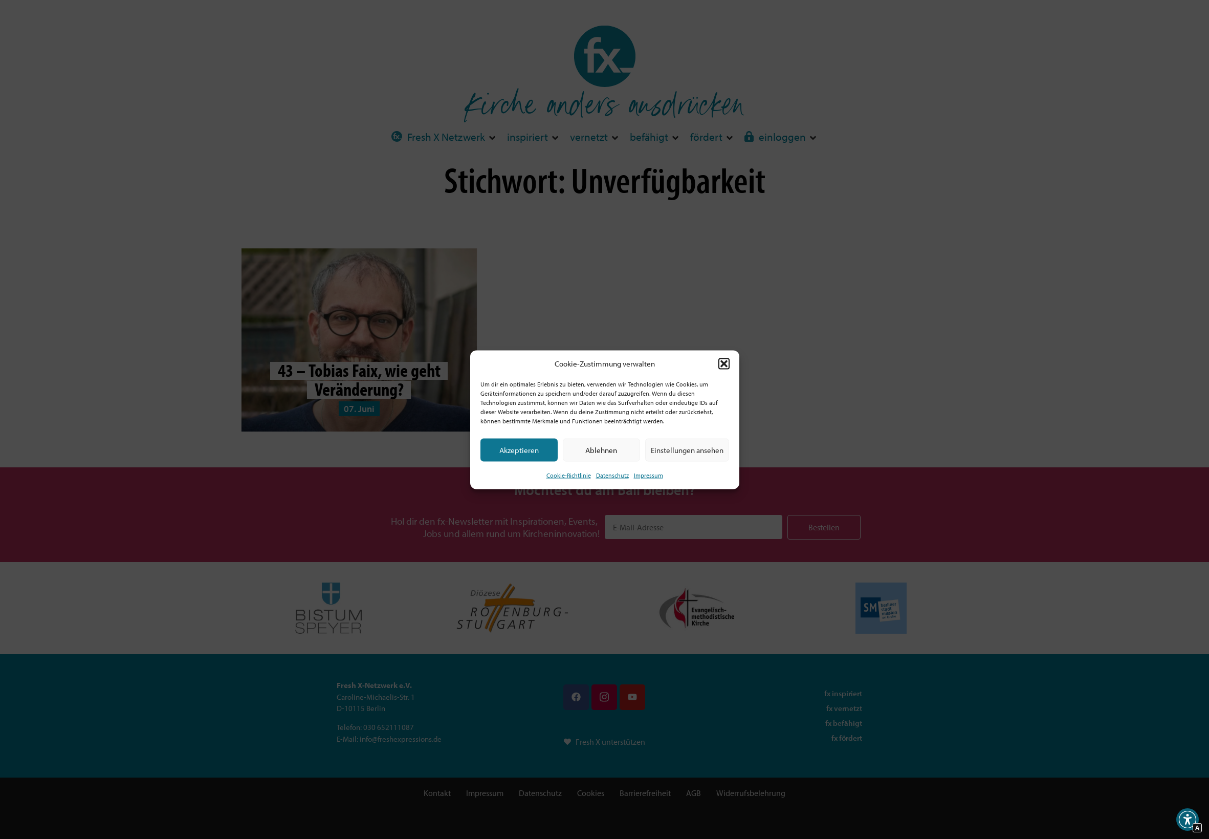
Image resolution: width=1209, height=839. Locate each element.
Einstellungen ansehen (687, 450)
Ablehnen (601, 450)
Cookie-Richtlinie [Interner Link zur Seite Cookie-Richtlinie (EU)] (568, 475)
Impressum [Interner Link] (648, 475)
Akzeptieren (519, 450)
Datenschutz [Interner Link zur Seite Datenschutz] (612, 475)
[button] (724, 363)
